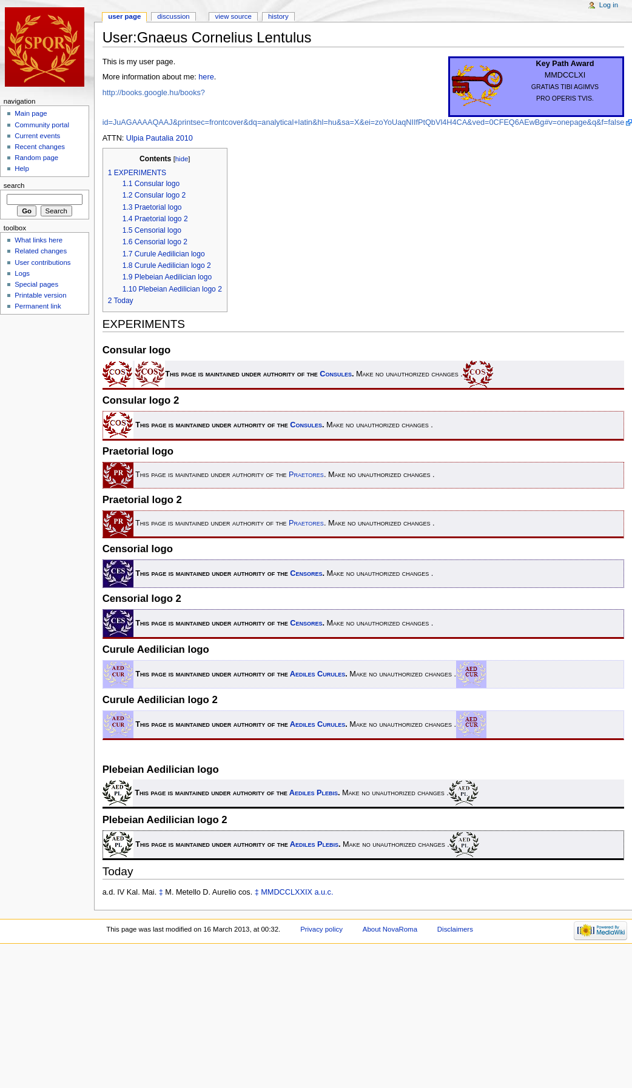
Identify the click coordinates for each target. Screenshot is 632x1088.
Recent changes (40, 146)
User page (124, 16)
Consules (336, 374)
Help (22, 168)
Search (14, 185)
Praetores (306, 475)
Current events (37, 135)
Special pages (36, 284)
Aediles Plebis (313, 793)
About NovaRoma (390, 929)
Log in (608, 4)
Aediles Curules (317, 674)
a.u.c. (323, 892)
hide (181, 158)
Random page (36, 157)
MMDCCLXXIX (286, 892)
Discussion (173, 16)
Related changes (41, 251)
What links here (38, 240)
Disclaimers (455, 929)
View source (233, 16)
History (278, 16)
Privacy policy (321, 929)
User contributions (42, 262)
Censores (306, 573)
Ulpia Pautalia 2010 (159, 138)
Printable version (40, 295)
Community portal (42, 124)
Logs (22, 273)
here (205, 77)
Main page (31, 113)
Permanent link (38, 306)
